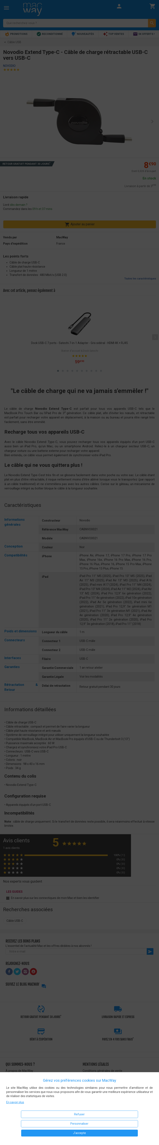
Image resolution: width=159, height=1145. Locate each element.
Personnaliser (79, 1123)
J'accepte (79, 1133)
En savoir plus (15, 1102)
